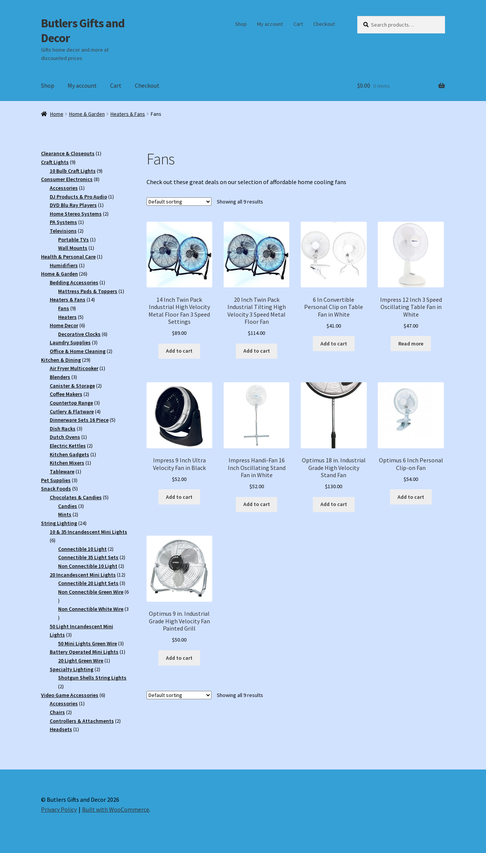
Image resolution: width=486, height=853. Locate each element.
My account (270, 23)
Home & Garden (87, 113)
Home (56, 113)
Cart (298, 23)
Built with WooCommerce (115, 809)
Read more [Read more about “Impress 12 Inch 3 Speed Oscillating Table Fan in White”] (410, 343)
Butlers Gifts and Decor (83, 31)
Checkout (324, 23)
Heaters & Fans (127, 113)
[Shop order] (179, 201)
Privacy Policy (59, 809)
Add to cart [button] (179, 350)
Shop (241, 23)
